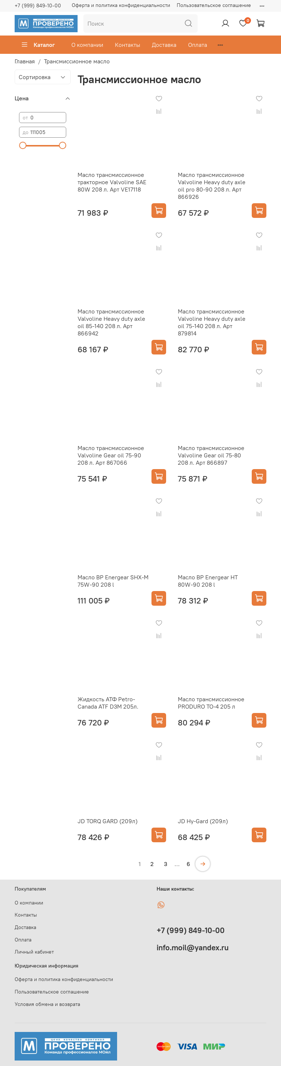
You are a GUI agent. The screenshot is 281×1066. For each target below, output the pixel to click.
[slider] (22, 145)
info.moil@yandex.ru (193, 947)
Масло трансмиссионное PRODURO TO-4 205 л (211, 702)
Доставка (164, 44)
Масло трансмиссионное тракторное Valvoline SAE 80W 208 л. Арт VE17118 (112, 182)
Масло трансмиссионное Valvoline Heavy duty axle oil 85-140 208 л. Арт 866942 (111, 322)
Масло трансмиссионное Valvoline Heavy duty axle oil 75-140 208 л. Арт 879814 (212, 322)
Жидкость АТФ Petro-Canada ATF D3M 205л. (108, 702)
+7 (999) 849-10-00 (38, 5)
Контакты (127, 44)
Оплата (197, 44)
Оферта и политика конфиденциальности (121, 5)
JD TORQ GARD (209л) (108, 821)
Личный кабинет (34, 951)
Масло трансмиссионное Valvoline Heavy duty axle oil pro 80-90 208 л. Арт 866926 (212, 185)
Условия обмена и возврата (47, 1004)
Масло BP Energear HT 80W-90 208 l (208, 580)
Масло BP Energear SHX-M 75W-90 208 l (113, 580)
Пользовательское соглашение (214, 5)
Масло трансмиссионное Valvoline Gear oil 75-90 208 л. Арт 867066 (111, 455)
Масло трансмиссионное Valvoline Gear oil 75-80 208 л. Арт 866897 (211, 455)
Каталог (38, 44)
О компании (87, 44)
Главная (25, 61)
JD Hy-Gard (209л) (203, 821)
